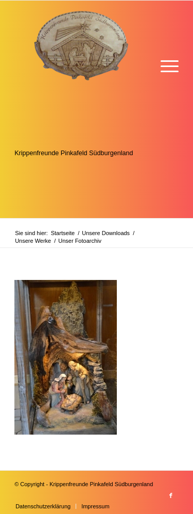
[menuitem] (164, 65)
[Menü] (164, 65)
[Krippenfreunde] (80, 109)
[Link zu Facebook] (171, 495)
